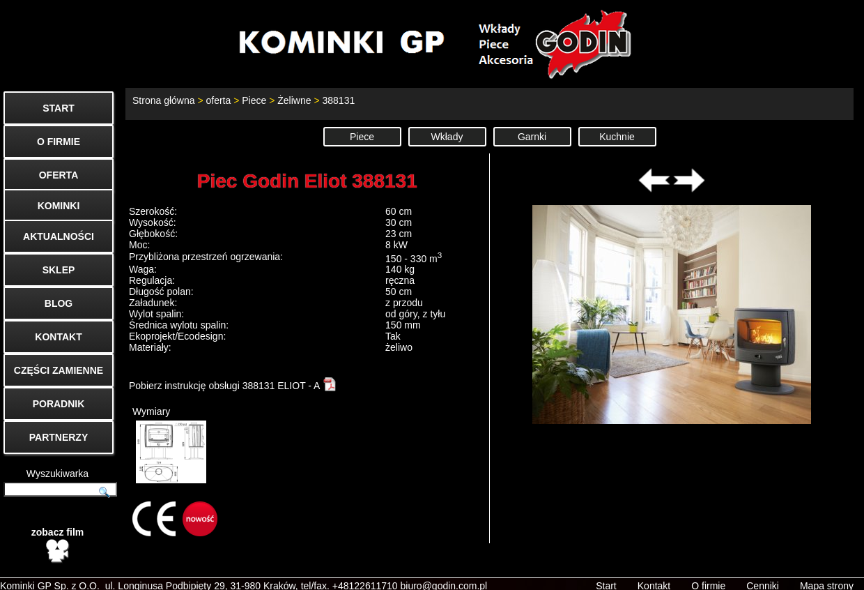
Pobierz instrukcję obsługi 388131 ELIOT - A (233, 385)
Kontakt (654, 573)
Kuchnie (617, 136)
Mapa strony (827, 573)
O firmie (708, 573)
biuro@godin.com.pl (444, 573)
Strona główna (163, 100)
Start (606, 573)
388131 (338, 100)
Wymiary (169, 444)
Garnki (532, 136)
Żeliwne (294, 100)
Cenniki (762, 573)
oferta (218, 100)
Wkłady (447, 136)
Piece (254, 100)
